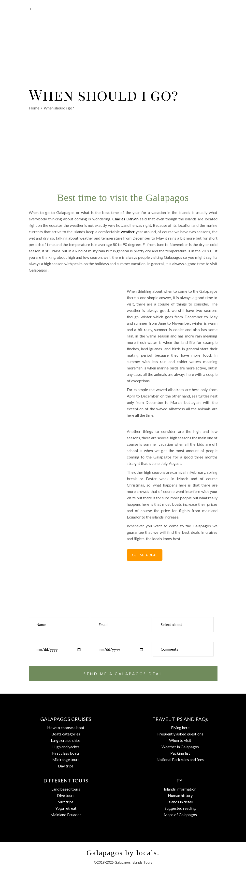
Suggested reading (180, 808)
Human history (180, 795)
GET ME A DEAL (144, 555)
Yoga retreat (65, 808)
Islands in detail (180, 801)
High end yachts (65, 746)
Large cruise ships (66, 740)
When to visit (180, 740)
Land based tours (65, 789)
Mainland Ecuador (65, 814)
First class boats (66, 753)
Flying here (180, 727)
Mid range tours (65, 759)
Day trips (65, 765)
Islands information (180, 789)
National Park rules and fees (180, 759)
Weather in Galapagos (180, 746)
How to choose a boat (65, 727)
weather (128, 231)
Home (34, 108)
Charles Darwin (125, 218)
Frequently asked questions (180, 734)
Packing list (180, 753)
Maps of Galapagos (180, 814)
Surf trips (65, 801)
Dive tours (65, 795)
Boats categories (65, 734)
